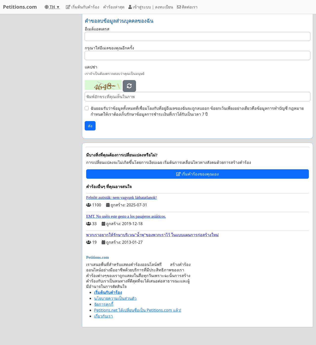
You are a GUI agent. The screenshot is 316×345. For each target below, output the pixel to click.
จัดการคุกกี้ (103, 304)
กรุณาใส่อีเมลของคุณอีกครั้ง (109, 48)
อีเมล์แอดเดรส (97, 29)
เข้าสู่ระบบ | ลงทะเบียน (150, 7)
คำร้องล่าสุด (113, 7)
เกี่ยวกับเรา (103, 316)
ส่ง (90, 126)
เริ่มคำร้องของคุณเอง (197, 174)
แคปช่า (91, 67)
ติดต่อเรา (187, 7)
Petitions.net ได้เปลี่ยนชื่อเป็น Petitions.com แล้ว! (137, 310)
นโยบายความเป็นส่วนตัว (115, 298)
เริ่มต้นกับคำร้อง (82, 7)
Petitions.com (20, 6)
